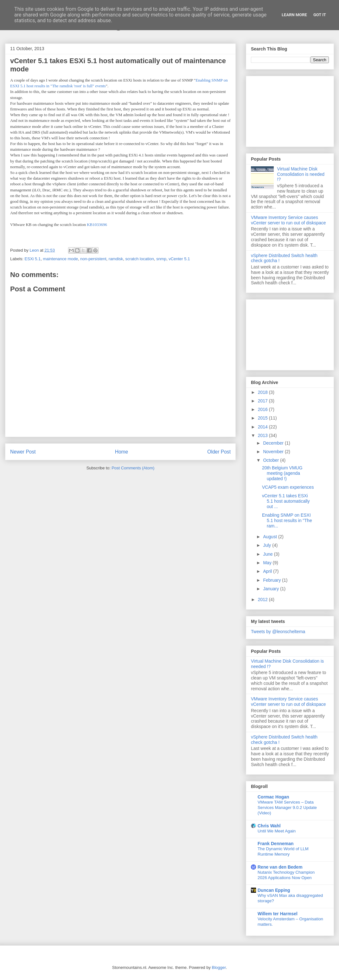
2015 (263, 417)
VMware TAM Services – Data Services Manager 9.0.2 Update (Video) (287, 808)
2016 (263, 409)
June (268, 554)
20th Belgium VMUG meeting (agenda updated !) (282, 473)
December (274, 443)
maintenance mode (60, 258)
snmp (161, 258)
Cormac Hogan (273, 796)
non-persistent (93, 258)
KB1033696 (97, 224)
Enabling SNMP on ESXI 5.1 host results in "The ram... (287, 520)
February (272, 580)
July (267, 545)
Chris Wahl (269, 825)
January (271, 588)
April (268, 571)
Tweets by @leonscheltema (278, 631)
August (270, 536)
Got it (319, 14)
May (267, 562)
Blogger (219, 967)
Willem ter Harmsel (277, 913)
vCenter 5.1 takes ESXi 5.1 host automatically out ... (286, 501)
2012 (263, 599)
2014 (263, 426)
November (274, 451)
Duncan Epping (274, 890)
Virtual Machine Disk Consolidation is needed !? (300, 174)
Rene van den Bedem (280, 867)
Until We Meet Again (277, 831)
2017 (263, 400)
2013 (263, 435)
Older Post (219, 451)
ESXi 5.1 (33, 258)
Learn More (294, 14)
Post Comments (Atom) (133, 468)
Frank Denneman (276, 843)
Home (121, 451)
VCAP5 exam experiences (288, 487)
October (271, 460)
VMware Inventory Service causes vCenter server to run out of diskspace (288, 220)
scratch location (139, 258)
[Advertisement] (290, 110)
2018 (263, 392)
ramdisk (116, 258)
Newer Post (23, 451)
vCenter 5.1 (179, 258)
